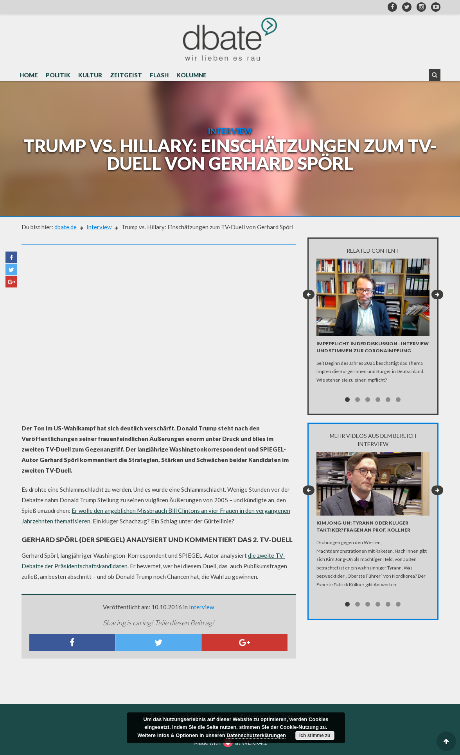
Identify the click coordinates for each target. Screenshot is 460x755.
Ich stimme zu (314, 735)
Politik (58, 75)
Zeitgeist (126, 75)
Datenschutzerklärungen (256, 735)
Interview (98, 226)
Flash (159, 75)
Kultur (90, 75)
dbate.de (65, 226)
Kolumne (191, 75)
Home (29, 75)
